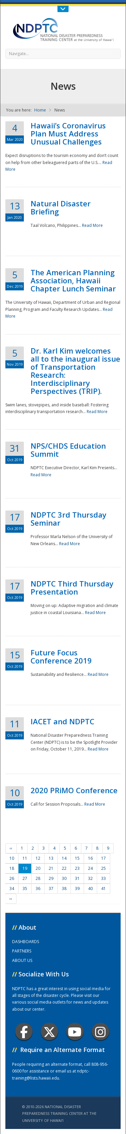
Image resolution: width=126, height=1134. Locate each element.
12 (38, 858)
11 (25, 858)
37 (51, 888)
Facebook (24, 1031)
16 (90, 858)
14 (64, 858)
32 (90, 878)
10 (11, 858)
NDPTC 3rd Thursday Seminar (69, 519)
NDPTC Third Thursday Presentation (72, 587)
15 (77, 858)
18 (11, 868)
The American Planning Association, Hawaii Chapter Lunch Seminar (73, 280)
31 (77, 878)
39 (77, 888)
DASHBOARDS (25, 941)
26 (11, 878)
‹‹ (11, 848)
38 (64, 888)
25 (103, 868)
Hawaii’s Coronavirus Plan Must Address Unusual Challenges (68, 133)
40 (90, 888)
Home (40, 110)
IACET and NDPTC (62, 721)
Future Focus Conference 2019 (61, 656)
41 (103, 888)
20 (38, 868)
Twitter (49, 1031)
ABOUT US (22, 960)
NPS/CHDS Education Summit (68, 450)
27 (25, 878)
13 (51, 858)
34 (11, 888)
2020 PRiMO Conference (74, 790)
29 (51, 878)
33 (103, 878)
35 (25, 888)
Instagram (100, 1031)
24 (90, 868)
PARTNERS (21, 951)
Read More (92, 225)
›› (10, 898)
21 (51, 868)
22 (64, 868)
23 (77, 868)
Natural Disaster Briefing (61, 207)
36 (38, 888)
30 (64, 878)
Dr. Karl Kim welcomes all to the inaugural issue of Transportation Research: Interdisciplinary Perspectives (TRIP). (75, 371)
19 (25, 868)
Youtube (75, 1031)
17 (103, 858)
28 (38, 878)
